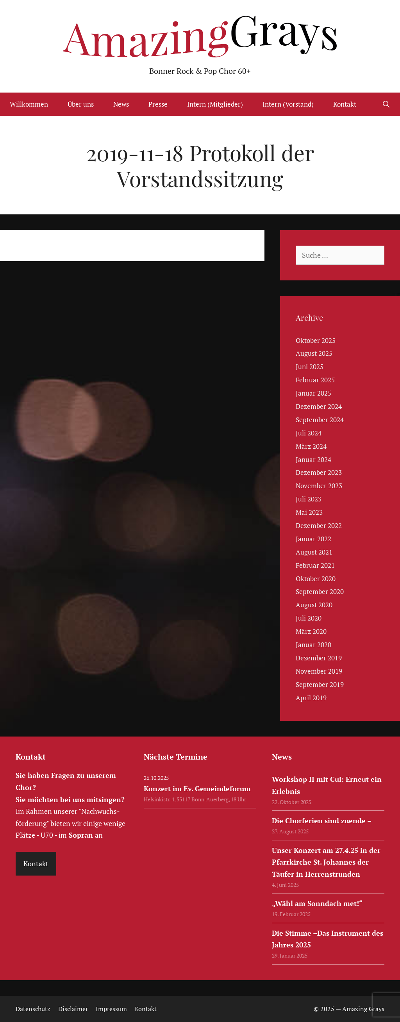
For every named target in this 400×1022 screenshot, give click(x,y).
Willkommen (29, 104)
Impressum (111, 1008)
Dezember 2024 (319, 406)
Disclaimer (73, 1008)
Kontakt (344, 104)
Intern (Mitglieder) (215, 104)
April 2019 (311, 697)
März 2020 (311, 631)
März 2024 (311, 446)
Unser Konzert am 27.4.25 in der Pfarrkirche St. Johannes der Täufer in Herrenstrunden (326, 862)
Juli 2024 (308, 432)
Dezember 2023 (319, 472)
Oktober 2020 (316, 578)
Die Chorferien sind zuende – (321, 820)
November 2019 (319, 671)
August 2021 (314, 552)
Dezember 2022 (319, 525)
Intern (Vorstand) (288, 104)
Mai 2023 (309, 512)
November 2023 (319, 485)
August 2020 (314, 604)
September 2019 (320, 684)
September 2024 (320, 419)
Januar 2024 (313, 459)
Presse (158, 104)
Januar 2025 (313, 393)
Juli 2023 (308, 498)
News (121, 104)
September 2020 (320, 591)
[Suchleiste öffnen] (386, 104)
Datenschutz (33, 1008)
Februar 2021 (315, 565)
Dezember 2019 (319, 657)
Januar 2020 (313, 644)
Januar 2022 (313, 538)
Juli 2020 (308, 618)
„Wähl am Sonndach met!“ (317, 903)
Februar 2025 (315, 379)
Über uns (81, 104)
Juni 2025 (309, 366)
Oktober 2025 (316, 340)
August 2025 (314, 353)
